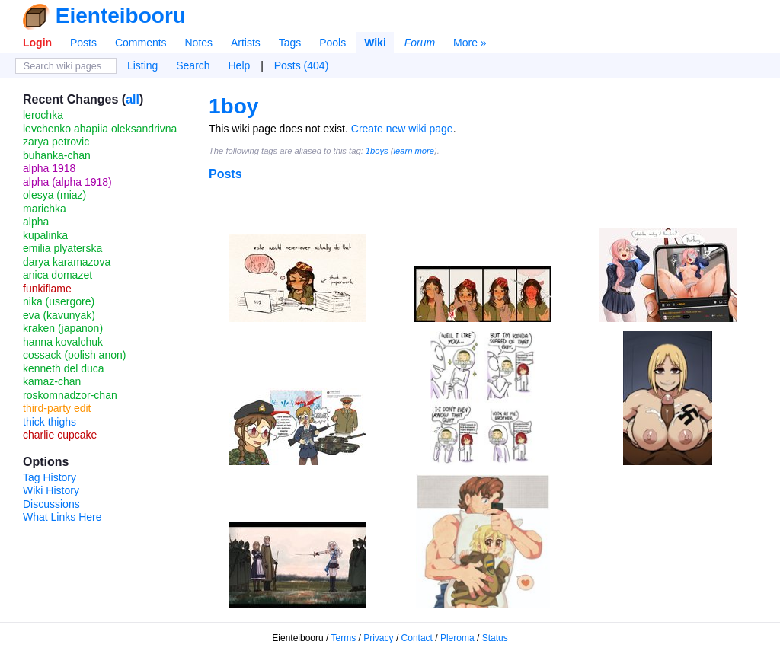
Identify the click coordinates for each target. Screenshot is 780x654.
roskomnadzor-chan (70, 395)
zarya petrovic (56, 142)
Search (192, 65)
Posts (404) (301, 65)
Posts (83, 43)
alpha (36, 221)
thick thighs (49, 422)
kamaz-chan (52, 381)
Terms (343, 638)
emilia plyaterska (62, 248)
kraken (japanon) (63, 328)
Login (37, 43)
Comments (141, 43)
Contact (417, 638)
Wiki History (51, 490)
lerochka (43, 115)
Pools (332, 43)
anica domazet (57, 275)
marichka (44, 209)
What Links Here (62, 517)
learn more (414, 150)
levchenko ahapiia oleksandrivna (100, 129)
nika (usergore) (58, 301)
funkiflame (47, 288)
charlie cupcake (60, 435)
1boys (377, 150)
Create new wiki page (402, 129)
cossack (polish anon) (74, 355)
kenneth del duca (63, 368)
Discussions (51, 504)
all (132, 99)
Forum (419, 43)
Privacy (378, 638)
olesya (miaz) (54, 195)
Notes (198, 43)
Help (240, 65)
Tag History (49, 477)
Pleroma (457, 638)
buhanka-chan (57, 155)
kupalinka (45, 235)
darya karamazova (66, 262)
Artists (246, 43)
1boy (233, 106)
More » (470, 43)
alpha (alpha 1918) (67, 182)
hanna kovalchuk (63, 342)
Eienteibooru (121, 15)
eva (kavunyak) (59, 315)
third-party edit (57, 408)
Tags (290, 43)
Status (495, 638)
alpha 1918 (49, 168)
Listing (142, 65)
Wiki (375, 43)
